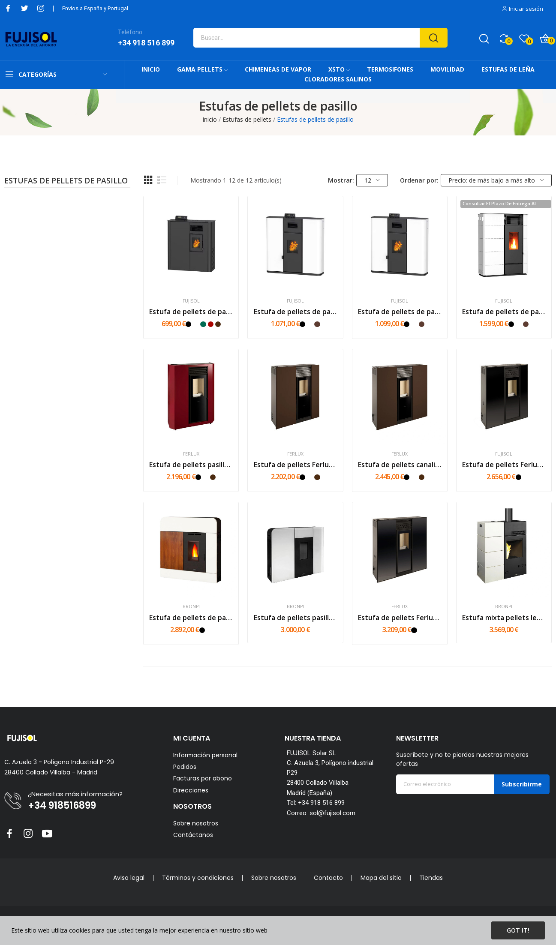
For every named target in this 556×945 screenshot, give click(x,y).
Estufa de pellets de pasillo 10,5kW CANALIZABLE (400, 311)
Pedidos (184, 767)
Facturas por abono (202, 778)
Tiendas (431, 878)
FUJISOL (191, 301)
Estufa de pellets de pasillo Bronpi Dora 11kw (191, 617)
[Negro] (188, 324)
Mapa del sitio (381, 878)
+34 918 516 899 (146, 42)
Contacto (328, 878)
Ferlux (191, 454)
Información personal (205, 755)
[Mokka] (317, 324)
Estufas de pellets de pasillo (66, 181)
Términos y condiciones (198, 878)
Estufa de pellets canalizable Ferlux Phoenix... (400, 464)
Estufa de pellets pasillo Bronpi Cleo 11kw (295, 617)
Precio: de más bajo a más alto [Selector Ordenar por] (496, 180)
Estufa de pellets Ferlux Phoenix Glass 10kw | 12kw (400, 617)
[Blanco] (195, 324)
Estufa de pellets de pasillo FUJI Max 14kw (504, 311)
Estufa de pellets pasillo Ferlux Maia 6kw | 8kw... (191, 464)
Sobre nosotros (195, 823)
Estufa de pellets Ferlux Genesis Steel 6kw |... (295, 464)
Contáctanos (193, 835)
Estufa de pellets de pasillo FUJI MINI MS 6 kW (191, 311)
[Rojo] (210, 324)
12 (372, 180)
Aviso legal (128, 878)
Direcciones (190, 790)
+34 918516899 (62, 805)
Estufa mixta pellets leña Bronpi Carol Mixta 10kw (504, 617)
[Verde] (203, 324)
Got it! (518, 930)
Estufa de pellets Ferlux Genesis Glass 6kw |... (504, 464)
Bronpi (191, 606)
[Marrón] (218, 324)
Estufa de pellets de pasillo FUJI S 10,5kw (295, 311)
